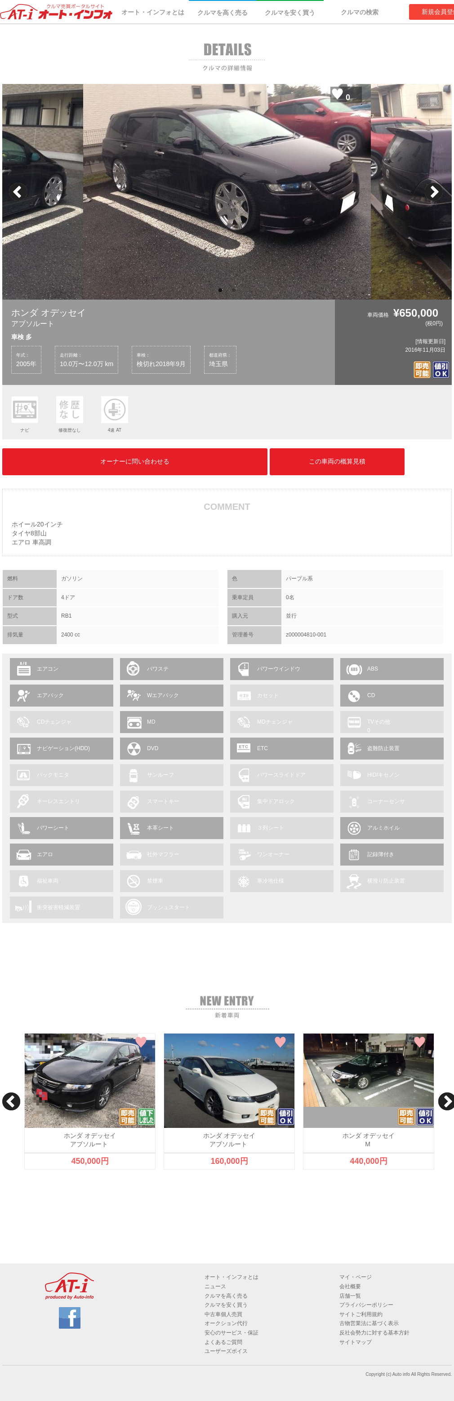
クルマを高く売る (222, 12)
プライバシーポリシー (366, 1305)
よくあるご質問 (223, 1342)
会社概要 (350, 1286)
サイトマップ (355, 1342)
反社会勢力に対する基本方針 (374, 1333)
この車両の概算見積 (337, 461)
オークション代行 (226, 1323)
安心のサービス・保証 (231, 1333)
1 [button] (220, 290)
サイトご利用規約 (361, 1314)
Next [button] (434, 192)
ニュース (215, 1286)
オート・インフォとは (152, 12)
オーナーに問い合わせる (134, 461)
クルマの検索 (359, 12)
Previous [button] (18, 192)
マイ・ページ (355, 1277)
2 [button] (233, 290)
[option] (227, 192)
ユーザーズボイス (226, 1351)
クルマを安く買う (290, 12)
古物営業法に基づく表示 (369, 1323)
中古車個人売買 (223, 1314)
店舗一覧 (350, 1296)
